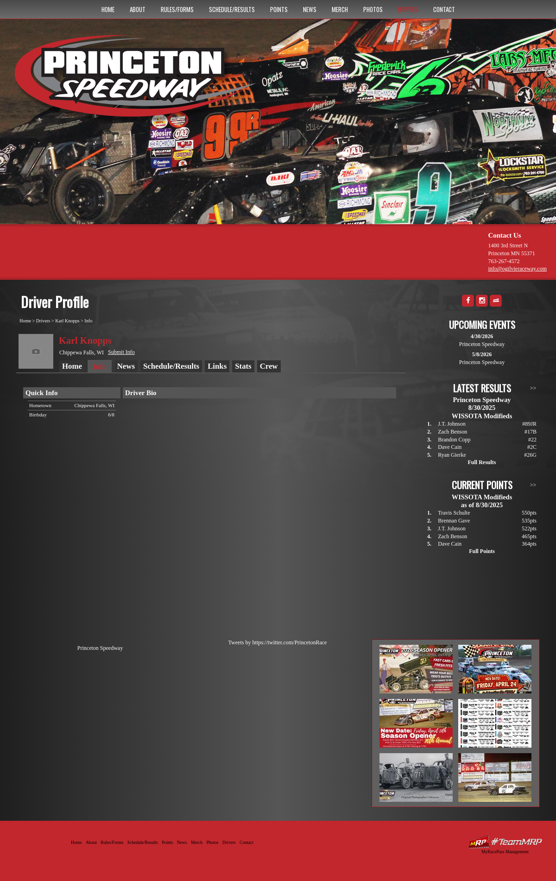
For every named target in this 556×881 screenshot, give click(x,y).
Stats (243, 366)
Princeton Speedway (100, 648)
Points (279, 9)
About (137, 9)
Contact (444, 9)
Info (88, 320)
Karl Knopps (67, 320)
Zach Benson (452, 431)
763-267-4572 (503, 261)
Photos (373, 9)
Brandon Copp (454, 439)
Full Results (482, 462)
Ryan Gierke (452, 455)
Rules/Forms (177, 9)
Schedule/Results (232, 9)
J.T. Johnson (451, 424)
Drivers (408, 9)
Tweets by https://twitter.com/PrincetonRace (277, 642)
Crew (269, 366)
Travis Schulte (454, 513)
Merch (340, 9)
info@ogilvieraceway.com (517, 268)
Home (107, 9)
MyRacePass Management (505, 851)
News (309, 9)
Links (217, 366)
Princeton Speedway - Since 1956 (138, 80)
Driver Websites (505, 842)
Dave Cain (449, 447)
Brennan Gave (454, 520)
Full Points (482, 551)
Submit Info (121, 352)
